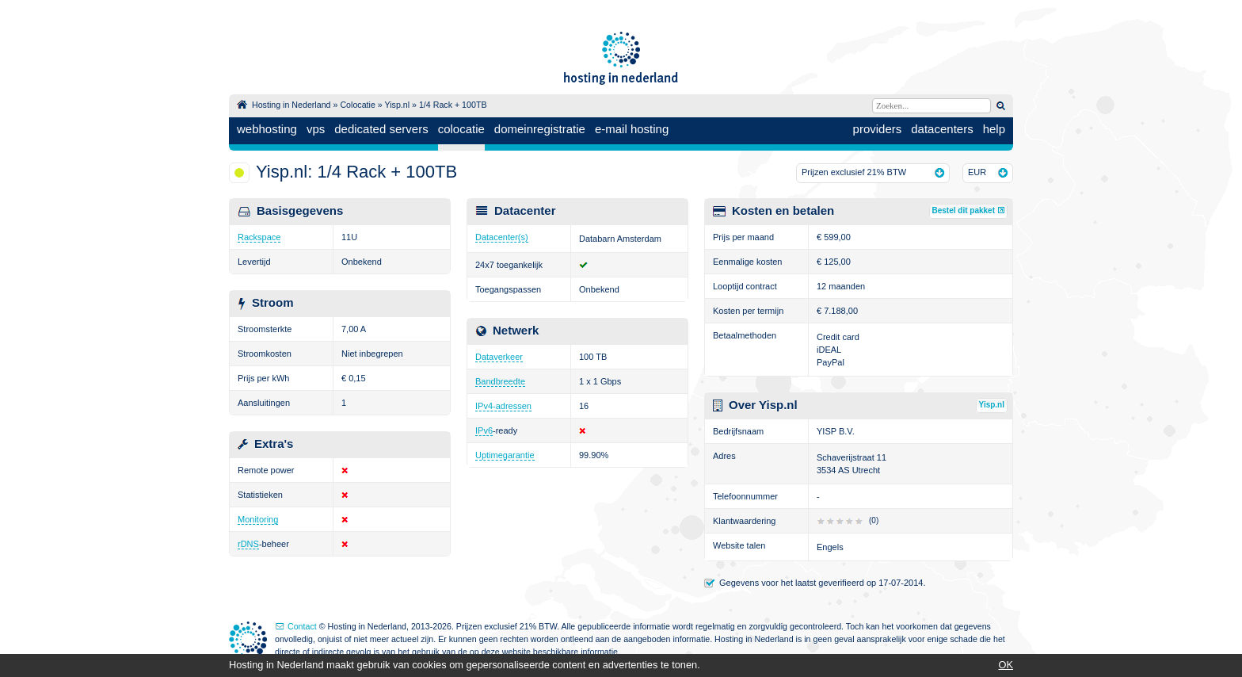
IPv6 (484, 430)
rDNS (248, 544)
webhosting (267, 129)
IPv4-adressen (503, 406)
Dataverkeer (499, 356)
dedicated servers (381, 129)
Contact (302, 626)
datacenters (942, 129)
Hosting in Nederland (291, 104)
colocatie (461, 129)
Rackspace (259, 237)
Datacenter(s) (501, 237)
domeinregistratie (539, 129)
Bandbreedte (500, 381)
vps (316, 129)
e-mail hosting (632, 129)
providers (877, 129)
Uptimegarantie (505, 455)
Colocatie (357, 104)
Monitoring (258, 519)
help (994, 129)
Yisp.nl (397, 104)
